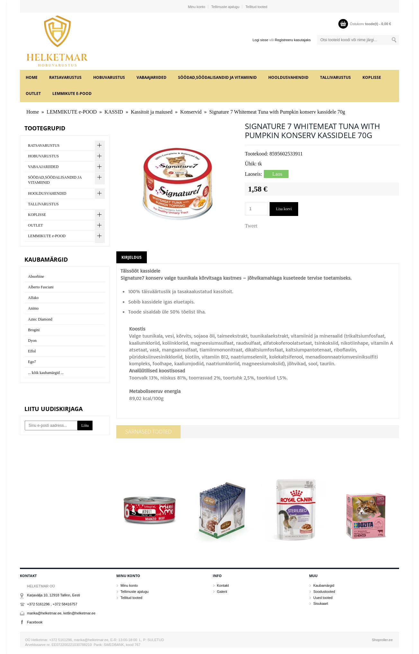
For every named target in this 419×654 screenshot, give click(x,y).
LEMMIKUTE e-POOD (72, 93)
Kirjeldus (131, 257)
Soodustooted (324, 591)
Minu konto (196, 7)
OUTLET (33, 93)
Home (32, 77)
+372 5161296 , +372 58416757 (52, 604)
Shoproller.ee (382, 640)
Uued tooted (323, 598)
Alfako (33, 297)
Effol (32, 351)
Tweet (251, 226)
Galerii (222, 591)
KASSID (113, 112)
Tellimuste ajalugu (225, 7)
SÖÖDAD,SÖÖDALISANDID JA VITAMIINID (217, 77)
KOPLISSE (371, 77)
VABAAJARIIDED (151, 77)
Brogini (34, 330)
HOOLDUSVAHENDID (288, 77)
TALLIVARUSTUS (335, 77)
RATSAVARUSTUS (65, 77)
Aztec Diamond (40, 319)
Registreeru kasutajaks (293, 40)
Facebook (34, 622)
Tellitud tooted (256, 7)
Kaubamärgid (323, 585)
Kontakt (223, 585)
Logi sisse (260, 40)
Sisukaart (320, 603)
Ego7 (32, 362)
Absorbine (36, 276)
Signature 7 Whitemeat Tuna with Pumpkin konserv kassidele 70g (277, 112)
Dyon (32, 340)
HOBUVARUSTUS (109, 77)
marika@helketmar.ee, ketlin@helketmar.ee (61, 613)
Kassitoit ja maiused (152, 112)
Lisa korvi (284, 209)
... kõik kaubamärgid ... (46, 372)
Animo (33, 308)
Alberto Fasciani (41, 287)
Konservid (191, 112)
